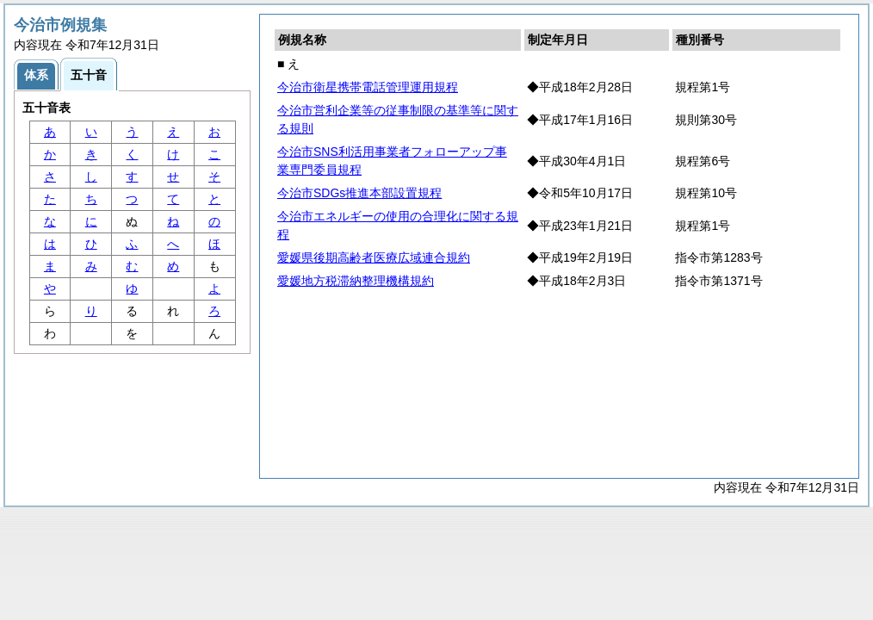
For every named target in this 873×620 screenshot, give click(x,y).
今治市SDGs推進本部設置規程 (359, 193)
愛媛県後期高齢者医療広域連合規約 (373, 257)
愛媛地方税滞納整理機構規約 (355, 281)
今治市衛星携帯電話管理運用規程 (367, 87)
